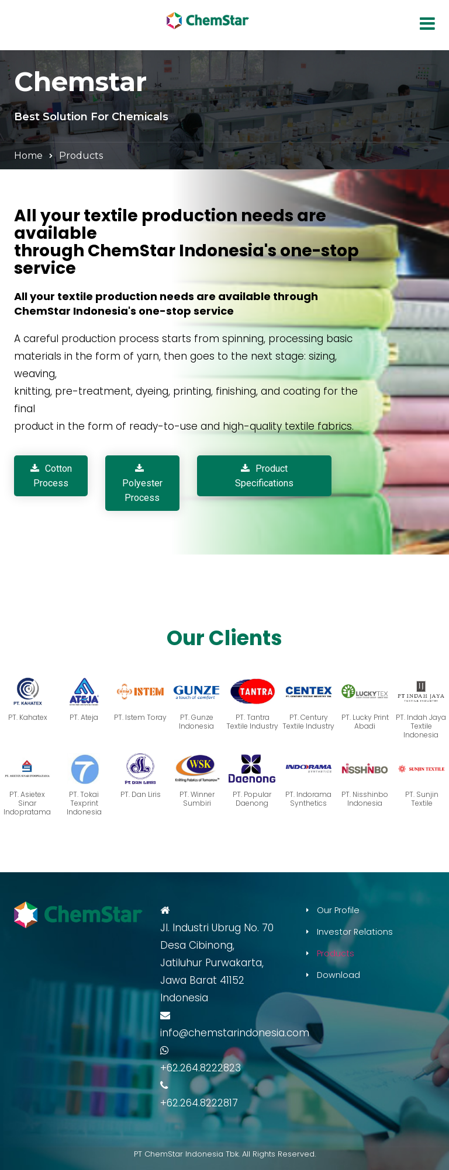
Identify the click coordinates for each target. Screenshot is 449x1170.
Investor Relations (355, 932)
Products (335, 953)
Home (28, 155)
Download (338, 975)
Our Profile (338, 910)
